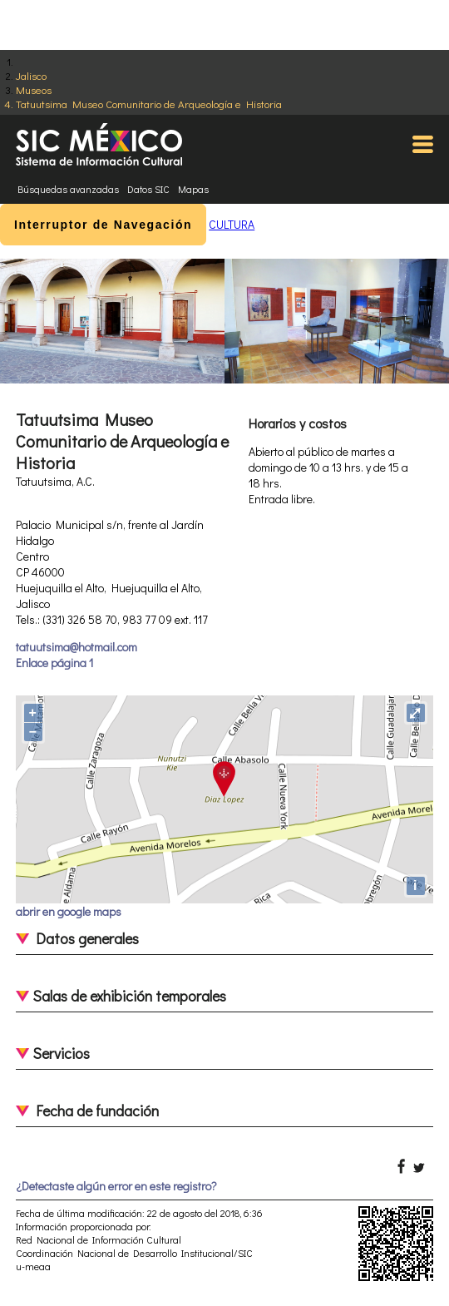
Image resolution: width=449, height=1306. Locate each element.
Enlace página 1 (54, 662)
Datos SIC (148, 188)
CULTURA (231, 224)
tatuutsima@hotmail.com (76, 647)
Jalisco (31, 75)
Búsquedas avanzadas (68, 188)
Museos (34, 89)
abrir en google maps (68, 911)
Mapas (193, 188)
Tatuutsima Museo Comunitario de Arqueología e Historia (149, 103)
